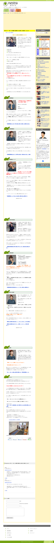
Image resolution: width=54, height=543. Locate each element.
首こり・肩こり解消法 (9, 32)
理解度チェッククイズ (41, 66)
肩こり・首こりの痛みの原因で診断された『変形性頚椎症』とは (18, 372)
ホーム (8, 528)
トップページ (6, 10)
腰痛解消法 (39, 72)
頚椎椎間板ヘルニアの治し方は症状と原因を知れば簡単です (17, 196)
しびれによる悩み (41, 60)
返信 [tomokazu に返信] (6, 490)
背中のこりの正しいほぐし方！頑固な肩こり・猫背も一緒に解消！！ (45, 87)
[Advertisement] (27, 22)
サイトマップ (49, 0)
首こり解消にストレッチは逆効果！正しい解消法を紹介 (45, 92)
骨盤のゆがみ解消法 (41, 80)
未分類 (39, 64)
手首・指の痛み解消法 (41, 63)
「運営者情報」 (44, 148)
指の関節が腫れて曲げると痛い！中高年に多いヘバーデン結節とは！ (45, 102)
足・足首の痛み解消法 (41, 75)
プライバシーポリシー (33, 528)
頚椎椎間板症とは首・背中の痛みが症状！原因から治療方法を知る (18, 123)
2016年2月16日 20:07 (8, 482)
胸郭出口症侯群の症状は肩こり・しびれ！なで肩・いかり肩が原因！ (18, 321)
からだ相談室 (18, 10)
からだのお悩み (9, 537)
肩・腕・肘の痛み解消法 (42, 71)
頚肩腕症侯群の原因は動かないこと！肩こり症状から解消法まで (18, 287)
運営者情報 (9, 530)
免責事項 (31, 530)
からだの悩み (12, 10)
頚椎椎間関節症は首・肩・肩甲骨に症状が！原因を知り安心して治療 (18, 154)
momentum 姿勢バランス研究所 (14, 419)
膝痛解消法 (39, 74)
